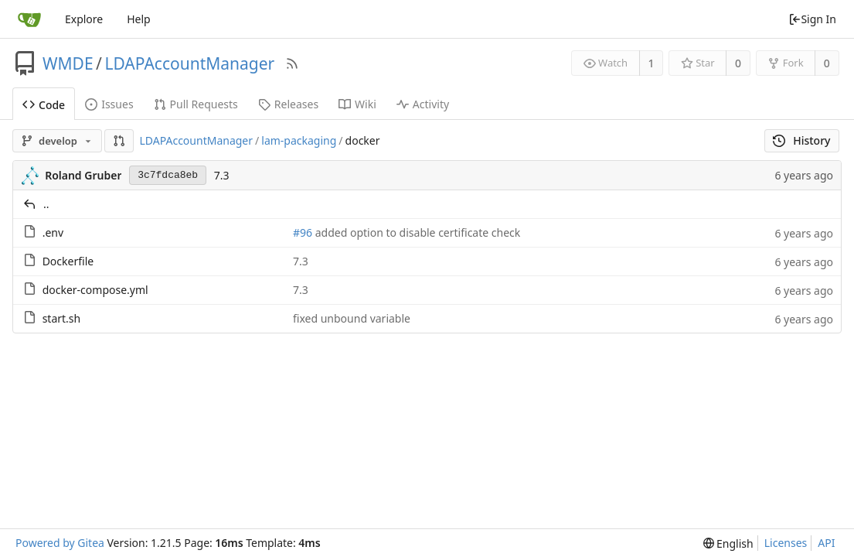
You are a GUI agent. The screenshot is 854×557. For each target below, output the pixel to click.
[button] (119, 140)
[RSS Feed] (292, 63)
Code (43, 104)
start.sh (62, 318)
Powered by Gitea (59, 542)
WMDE (68, 63)
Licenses (786, 542)
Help (139, 19)
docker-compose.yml (95, 289)
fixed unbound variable (351, 318)
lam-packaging (298, 140)
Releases (288, 104)
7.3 (222, 175)
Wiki (357, 104)
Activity (422, 104)
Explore (84, 19)
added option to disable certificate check (416, 232)
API (826, 542)
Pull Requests (196, 104)
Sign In (812, 19)
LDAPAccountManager (189, 63)
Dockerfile (68, 261)
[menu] (728, 543)
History (802, 140)
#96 (302, 232)
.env (53, 232)
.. (46, 203)
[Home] (29, 19)
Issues (109, 104)
